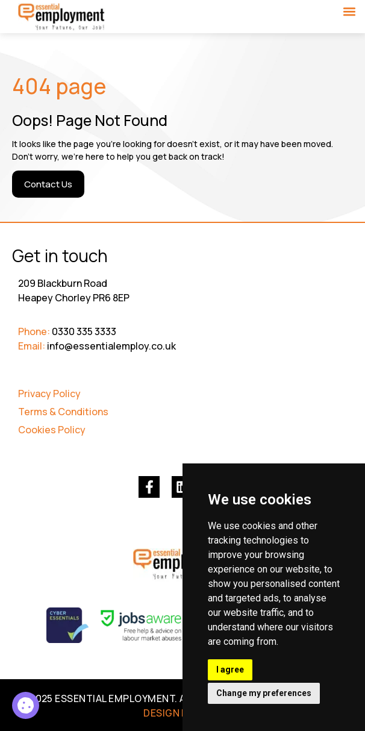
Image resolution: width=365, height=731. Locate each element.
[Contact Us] (48, 184)
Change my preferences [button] (263, 693)
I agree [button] (230, 669)
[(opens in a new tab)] (149, 486)
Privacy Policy (49, 393)
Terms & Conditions (63, 411)
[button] (349, 11)
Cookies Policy (52, 429)
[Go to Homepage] (61, 17)
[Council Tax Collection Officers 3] (25, 705)
